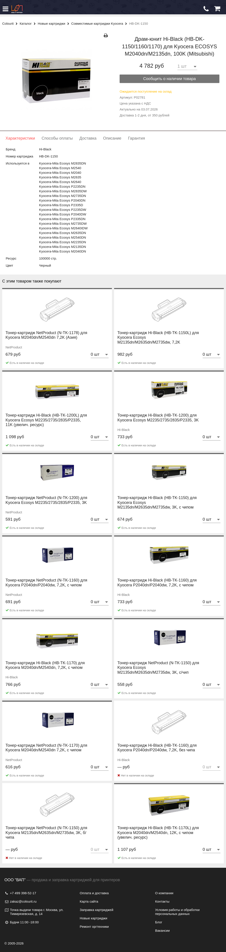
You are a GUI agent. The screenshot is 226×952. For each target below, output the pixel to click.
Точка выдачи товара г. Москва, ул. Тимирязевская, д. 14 (34, 912)
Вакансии (162, 930)
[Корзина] (217, 9)
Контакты (162, 901)
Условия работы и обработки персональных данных (177, 912)
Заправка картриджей (96, 910)
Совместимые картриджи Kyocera (100, 23)
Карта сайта (89, 901)
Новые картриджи (54, 23)
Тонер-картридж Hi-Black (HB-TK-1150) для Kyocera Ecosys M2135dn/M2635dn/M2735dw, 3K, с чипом (157, 507)
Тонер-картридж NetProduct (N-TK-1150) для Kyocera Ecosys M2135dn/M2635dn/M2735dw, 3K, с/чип (158, 672)
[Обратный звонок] (206, 8)
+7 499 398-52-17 (20, 893)
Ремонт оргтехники (94, 926)
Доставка (87, 138)
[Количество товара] (187, 66)
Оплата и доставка (94, 893)
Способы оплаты (57, 138)
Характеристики (20, 138)
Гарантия (136, 138)
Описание (112, 138)
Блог (158, 922)
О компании (164, 893)
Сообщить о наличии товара (169, 79)
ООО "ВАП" (15, 880)
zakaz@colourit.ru (20, 901)
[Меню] (5, 8)
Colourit (11, 23)
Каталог (29, 23)
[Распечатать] (106, 36)
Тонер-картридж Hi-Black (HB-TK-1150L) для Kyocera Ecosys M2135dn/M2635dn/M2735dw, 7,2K (158, 342)
